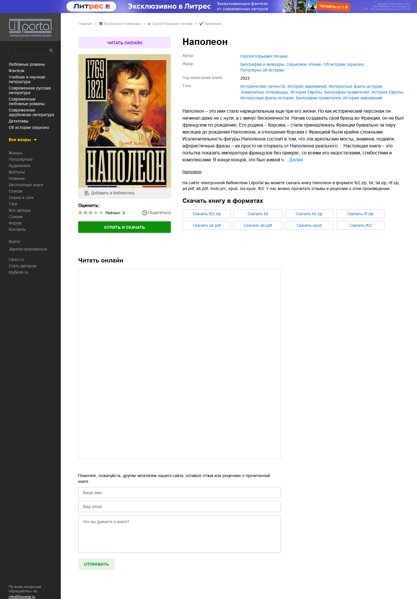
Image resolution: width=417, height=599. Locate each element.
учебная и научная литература (27, 79)
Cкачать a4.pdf (207, 225)
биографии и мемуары (122, 24)
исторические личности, (263, 86)
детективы (18, 121)
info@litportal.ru (22, 597)
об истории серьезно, (344, 64)
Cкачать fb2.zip (207, 213)
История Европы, (388, 92)
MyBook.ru (18, 272)
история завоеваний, (308, 86)
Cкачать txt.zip (309, 213)
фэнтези (16, 70)
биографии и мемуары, (262, 64)
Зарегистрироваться (28, 249)
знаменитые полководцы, (264, 92)
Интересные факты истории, (267, 98)
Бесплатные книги (26, 184)
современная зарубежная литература (31, 112)
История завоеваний (362, 98)
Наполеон (192, 171)
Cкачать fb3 (361, 225)
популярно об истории (262, 70)
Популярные (21, 159)
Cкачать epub (309, 225)
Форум (15, 223)
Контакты (17, 229)
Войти (14, 241)
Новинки (17, 178)
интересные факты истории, (356, 86)
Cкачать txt (258, 213)
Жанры (15, 153)
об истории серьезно (29, 127)
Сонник (16, 216)
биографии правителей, (347, 92)
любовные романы (27, 64)
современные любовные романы (27, 101)
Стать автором (22, 266)
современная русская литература (30, 90)
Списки (15, 191)
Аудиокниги (19, 165)
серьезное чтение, (304, 64)
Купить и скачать (124, 227)
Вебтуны (17, 172)
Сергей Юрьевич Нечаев (172, 24)
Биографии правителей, (319, 98)
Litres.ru (16, 259)
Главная (85, 24)
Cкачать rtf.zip (360, 213)
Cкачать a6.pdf (258, 225)
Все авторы (19, 210)
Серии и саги (21, 197)
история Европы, (306, 92)
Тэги (13, 204)
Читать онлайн (124, 43)
